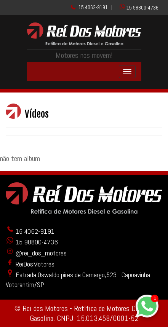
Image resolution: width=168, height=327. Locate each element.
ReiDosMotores (30, 264)
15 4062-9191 (93, 7)
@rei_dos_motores (36, 253)
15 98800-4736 (142, 7)
